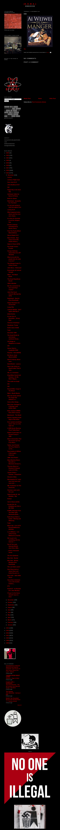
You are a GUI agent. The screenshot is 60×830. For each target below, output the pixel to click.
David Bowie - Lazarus (14, 364)
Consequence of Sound (13, 665)
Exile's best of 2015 (13, 327)
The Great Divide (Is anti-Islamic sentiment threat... (13, 337)
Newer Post (27, 98)
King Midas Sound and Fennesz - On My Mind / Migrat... (14, 377)
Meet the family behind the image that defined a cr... (14, 397)
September (11, 605)
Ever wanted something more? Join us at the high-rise (14, 423)
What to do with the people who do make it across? (14, 259)
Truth (9, 330)
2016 (7, 170)
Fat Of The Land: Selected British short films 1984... (13, 546)
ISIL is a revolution (12, 372)
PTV (8, 586)
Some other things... (13, 402)
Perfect (9, 498)
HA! (25, 14)
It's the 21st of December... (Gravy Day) (13, 318)
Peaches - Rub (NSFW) (14, 352)
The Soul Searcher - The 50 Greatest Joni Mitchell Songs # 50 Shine (13, 686)
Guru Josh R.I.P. (12, 182)
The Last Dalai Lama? (13, 566)
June (9, 612)
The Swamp (9, 691)
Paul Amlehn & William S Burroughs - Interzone (14, 453)
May (9, 615)
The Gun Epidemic (12, 555)
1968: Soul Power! (12, 457)
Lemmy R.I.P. (11, 209)
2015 (7, 173)
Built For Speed (12, 198)
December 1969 (12, 332)
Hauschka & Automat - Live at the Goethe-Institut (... (14, 581)
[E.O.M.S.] (30, 4)
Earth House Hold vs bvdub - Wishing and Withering (14, 518)
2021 (7, 158)
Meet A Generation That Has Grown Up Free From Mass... (14, 440)
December (11, 175)
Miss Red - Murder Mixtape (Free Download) (12, 562)
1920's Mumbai (11, 283)
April (9, 617)
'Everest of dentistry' (13, 322)
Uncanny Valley (12, 477)
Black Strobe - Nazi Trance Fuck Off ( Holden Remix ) (13, 239)
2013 (7, 630)
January (10, 625)
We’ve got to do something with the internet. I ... (13, 540)
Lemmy (9, 177)
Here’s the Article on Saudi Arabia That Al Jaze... (14, 368)
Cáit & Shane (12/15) (13, 502)
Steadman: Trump (12, 325)
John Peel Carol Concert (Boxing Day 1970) (14, 294)
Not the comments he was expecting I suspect (13, 287)
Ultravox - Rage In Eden (12, 678)
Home (40, 98)
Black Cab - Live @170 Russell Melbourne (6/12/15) (14, 527)
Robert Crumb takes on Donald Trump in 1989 (14, 434)
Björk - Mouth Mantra (13, 393)
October (10, 602)
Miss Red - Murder (12, 558)
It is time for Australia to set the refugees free (13, 220)
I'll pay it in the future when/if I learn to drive (13, 594)
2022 (7, 155)
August (10, 607)
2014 (7, 628)
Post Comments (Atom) (39, 102)
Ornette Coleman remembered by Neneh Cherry (12, 226)
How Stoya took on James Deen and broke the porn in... (13, 571)
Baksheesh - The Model (14, 415)
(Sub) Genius (11, 314)
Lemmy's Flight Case (13, 179)
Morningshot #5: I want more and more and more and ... (14, 481)
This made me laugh (13, 381)
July (9, 610)
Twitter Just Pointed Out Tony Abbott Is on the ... (13, 446)
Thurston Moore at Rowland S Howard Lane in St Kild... (13, 468)
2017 (7, 168)
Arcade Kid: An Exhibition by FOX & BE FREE (14, 506)
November (11, 600)
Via (25, 49)
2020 (7, 160)
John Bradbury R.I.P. (13, 184)
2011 (7, 635)
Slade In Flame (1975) (13, 244)
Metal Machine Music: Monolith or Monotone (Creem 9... (14, 461)
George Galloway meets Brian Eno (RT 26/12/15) (14, 252)
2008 (7, 643)
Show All (19, 705)
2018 (7, 165)
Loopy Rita (10, 307)
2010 (7, 638)
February (10, 622)
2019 (7, 163)
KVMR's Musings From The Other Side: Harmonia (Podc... (14, 512)
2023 (7, 153)
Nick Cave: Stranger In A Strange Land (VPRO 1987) (14, 406)
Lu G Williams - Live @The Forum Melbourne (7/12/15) (13, 533)
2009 (7, 640)
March (10, 620)
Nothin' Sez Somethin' (12, 698)
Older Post (52, 98)
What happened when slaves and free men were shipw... (13, 214)
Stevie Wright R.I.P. (13, 235)
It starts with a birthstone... (10, 682)
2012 (7, 633)
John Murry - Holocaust (14, 267)
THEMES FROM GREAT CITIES (13, 676)
